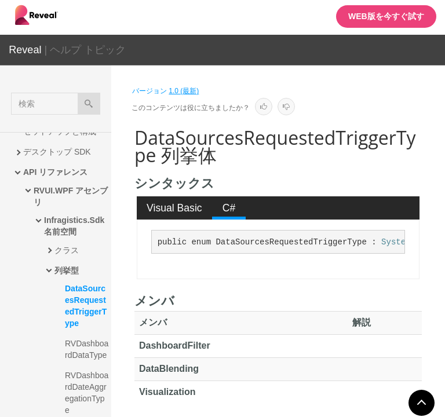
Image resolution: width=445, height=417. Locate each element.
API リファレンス (55, 172)
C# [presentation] (229, 208)
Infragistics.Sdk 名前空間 (75, 225)
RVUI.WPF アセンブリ (71, 196)
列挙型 (66, 270)
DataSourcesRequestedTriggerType (86, 306)
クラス (66, 250)
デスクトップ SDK (57, 151)
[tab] (175, 208)
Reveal (25, 50)
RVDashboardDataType (86, 349)
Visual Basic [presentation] (174, 208)
